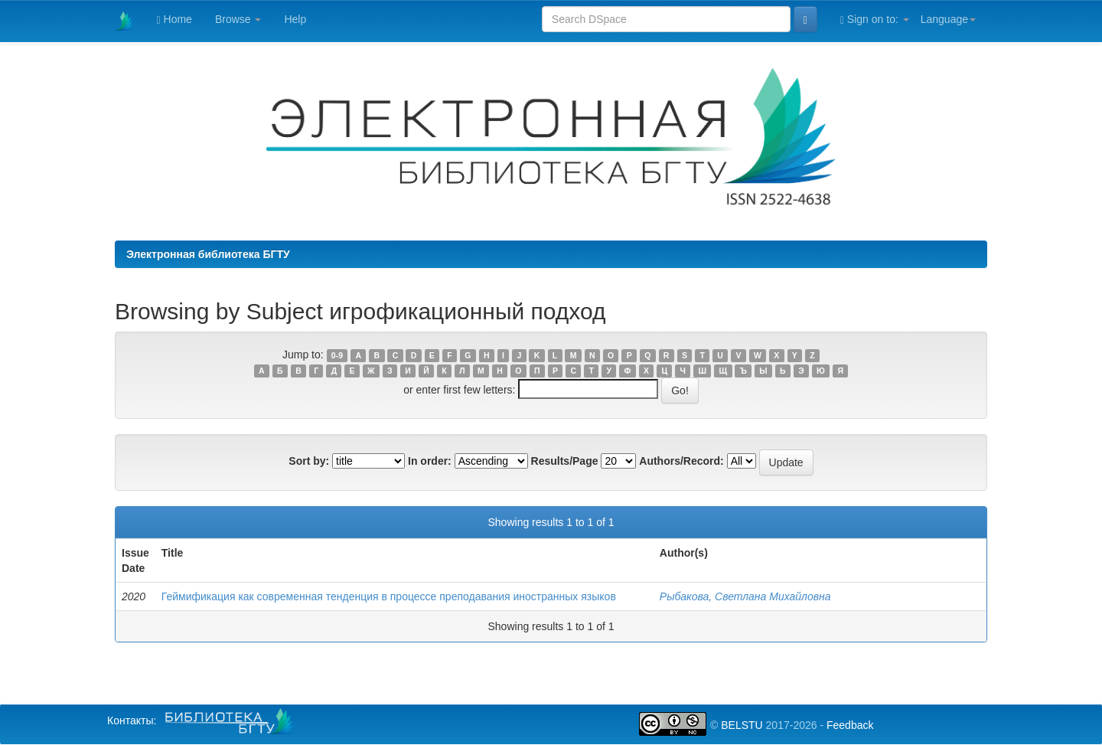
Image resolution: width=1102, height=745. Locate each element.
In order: (430, 461)
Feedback (849, 725)
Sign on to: (874, 19)
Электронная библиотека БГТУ (208, 254)
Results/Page (564, 461)
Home (174, 19)
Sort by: (309, 461)
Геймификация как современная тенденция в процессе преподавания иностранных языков (388, 596)
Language (948, 19)
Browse (238, 19)
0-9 (337, 355)
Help (295, 19)
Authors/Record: (681, 461)
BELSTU (741, 725)
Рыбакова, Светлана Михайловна (745, 596)
